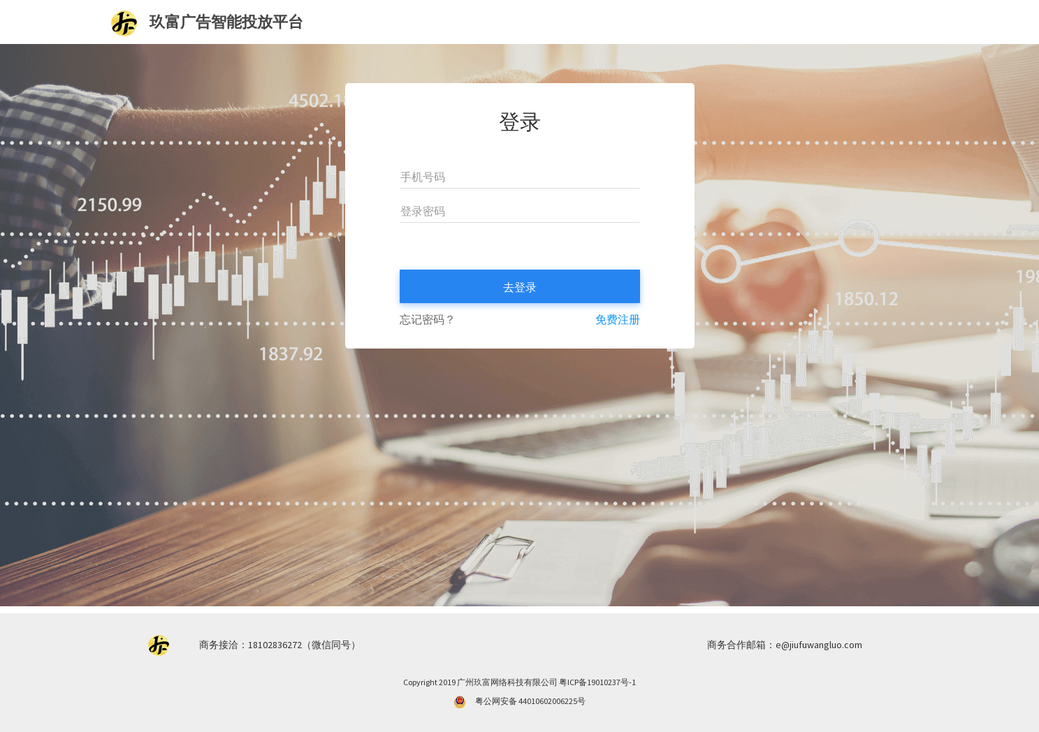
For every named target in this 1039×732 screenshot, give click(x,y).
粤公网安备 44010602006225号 (530, 701)
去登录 (520, 287)
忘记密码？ (428, 319)
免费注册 (617, 319)
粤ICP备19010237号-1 (597, 682)
